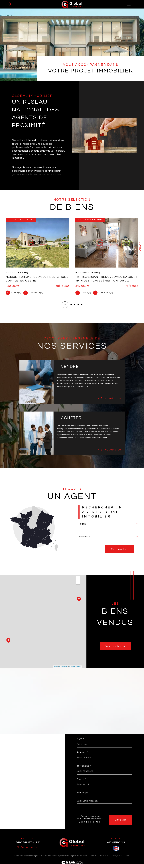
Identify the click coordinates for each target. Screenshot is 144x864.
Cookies (126, 861)
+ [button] (78, 582)
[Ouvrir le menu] (128, 4)
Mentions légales (89, 861)
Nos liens (106, 861)
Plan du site (77, 861)
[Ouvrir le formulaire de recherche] (10, 4)
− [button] (78, 586)
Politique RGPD (116, 861)
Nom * (80, 743)
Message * (83, 797)
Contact (140, 248)
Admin (100, 861)
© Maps (63, 670)
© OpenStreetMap (75, 670)
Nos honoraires (66, 861)
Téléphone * (84, 770)
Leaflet (56, 670)
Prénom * (82, 756)
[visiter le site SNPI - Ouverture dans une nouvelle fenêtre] (116, 853)
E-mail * (81, 783)
